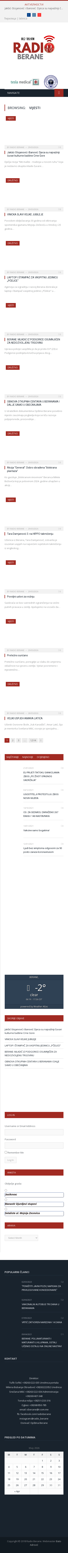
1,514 (33, 740)
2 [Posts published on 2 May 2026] (50, 1460)
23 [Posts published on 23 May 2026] (51, 1479)
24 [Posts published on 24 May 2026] (59, 1479)
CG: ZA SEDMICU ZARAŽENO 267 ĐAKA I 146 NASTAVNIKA (40, 814)
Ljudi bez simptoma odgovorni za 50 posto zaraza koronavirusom (42, 850)
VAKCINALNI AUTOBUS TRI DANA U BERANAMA (40, 1306)
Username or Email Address (20, 1126)
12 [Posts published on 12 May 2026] (17, 1473)
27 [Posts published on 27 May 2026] (25, 1485)
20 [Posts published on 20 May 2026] (25, 1479)
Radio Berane (17, 147)
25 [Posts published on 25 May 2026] (9, 1485)
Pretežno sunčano (17, 655)
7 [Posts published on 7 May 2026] (34, 1466)
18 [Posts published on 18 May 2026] (9, 1479)
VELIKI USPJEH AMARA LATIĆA (25, 718)
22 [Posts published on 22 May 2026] (42, 1479)
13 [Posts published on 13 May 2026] (25, 1473)
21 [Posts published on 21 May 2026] (34, 1479)
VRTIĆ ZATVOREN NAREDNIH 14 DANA (42, 1322)
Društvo (13, 180)
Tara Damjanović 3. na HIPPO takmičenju (30, 533)
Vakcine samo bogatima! (36, 830)
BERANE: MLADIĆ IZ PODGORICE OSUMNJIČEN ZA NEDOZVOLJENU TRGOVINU (31, 1053)
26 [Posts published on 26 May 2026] (17, 1485)
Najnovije (27, 757)
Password (10, 1139)
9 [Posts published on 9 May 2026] (50, 1466)
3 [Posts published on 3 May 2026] (59, 1460)
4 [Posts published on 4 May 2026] (8, 1466)
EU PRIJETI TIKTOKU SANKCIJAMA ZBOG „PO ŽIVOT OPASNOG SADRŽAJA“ (41, 776)
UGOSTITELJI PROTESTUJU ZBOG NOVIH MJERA (41, 796)
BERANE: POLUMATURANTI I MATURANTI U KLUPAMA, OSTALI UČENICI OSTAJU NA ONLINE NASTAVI (42, 1342)
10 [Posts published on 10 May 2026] (59, 1466)
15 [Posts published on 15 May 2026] (42, 1473)
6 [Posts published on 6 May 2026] (25, 1466)
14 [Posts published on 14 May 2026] (34, 1473)
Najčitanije (13, 757)
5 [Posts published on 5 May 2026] (17, 1466)
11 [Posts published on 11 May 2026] (9, 1473)
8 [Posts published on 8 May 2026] (42, 1466)
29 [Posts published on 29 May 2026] (42, 1485)
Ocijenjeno (43, 757)
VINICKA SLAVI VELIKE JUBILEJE (25, 214)
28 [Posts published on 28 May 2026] (34, 1485)
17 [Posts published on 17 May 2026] (59, 1473)
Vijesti (11, 118)
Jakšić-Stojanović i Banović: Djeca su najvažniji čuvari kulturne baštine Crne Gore (35, 8)
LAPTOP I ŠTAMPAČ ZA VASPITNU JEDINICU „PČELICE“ (33, 1045)
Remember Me (16, 1152)
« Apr (17, 1491)
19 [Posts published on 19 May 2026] (17, 1479)
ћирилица (10, 18)
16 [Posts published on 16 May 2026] (51, 1473)
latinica (23, 18)
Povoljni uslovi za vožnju (20, 596)
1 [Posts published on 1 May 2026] (42, 1460)
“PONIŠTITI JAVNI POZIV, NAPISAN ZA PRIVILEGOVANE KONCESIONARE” (41, 1288)
